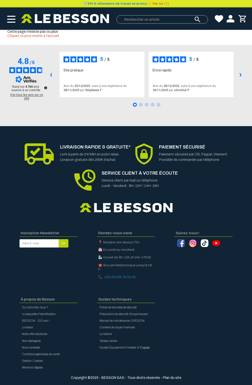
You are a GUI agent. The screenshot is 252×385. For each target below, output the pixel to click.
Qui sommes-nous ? (35, 307)
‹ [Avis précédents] (51, 74)
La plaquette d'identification (39, 314)
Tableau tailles (108, 341)
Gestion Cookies (32, 361)
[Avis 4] (153, 105)
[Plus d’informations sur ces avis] (45, 87)
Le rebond (105, 334)
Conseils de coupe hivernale (117, 327)
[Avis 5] (158, 105)
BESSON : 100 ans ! (35, 320)
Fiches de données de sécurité (118, 307)
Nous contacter (31, 347)
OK (63, 243)
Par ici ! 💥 (126, 3)
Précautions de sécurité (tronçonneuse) (123, 314)
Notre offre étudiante (34, 334)
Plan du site (172, 378)
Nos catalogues (31, 341)
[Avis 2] (141, 105)
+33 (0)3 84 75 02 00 (120, 277)
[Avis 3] (147, 105)
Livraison (27, 327)
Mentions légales (32, 367)
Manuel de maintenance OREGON (121, 320)
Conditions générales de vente (41, 354)
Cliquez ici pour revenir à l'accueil (33, 36)
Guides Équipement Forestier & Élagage (124, 347)
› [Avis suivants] (240, 74)
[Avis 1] (135, 105)
